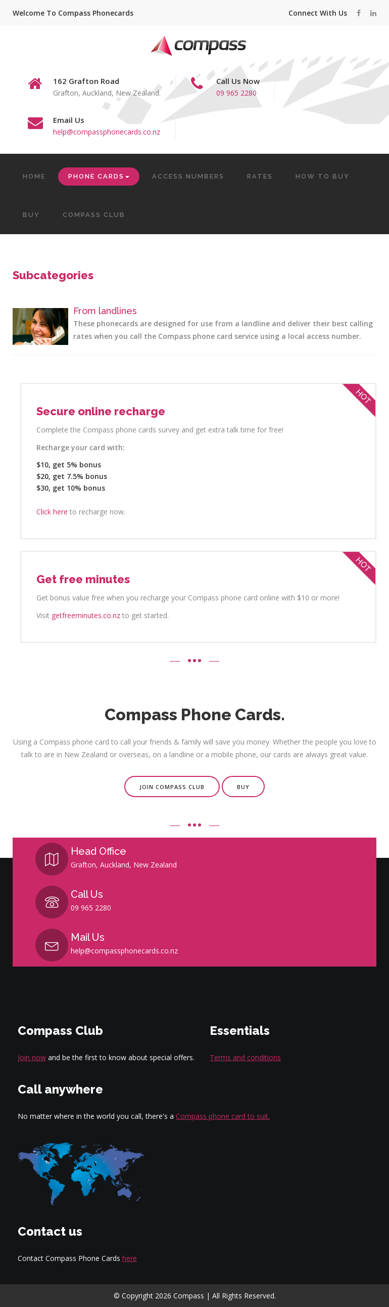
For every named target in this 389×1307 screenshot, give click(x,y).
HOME (34, 176)
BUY (31, 215)
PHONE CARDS (98, 176)
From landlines (105, 311)
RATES (260, 176)
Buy (243, 787)
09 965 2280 (236, 93)
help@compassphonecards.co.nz (106, 132)
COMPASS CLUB (94, 215)
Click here (52, 511)
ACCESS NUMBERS (188, 176)
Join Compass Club (172, 787)
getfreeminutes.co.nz (86, 615)
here (129, 1258)
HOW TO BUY (323, 176)
